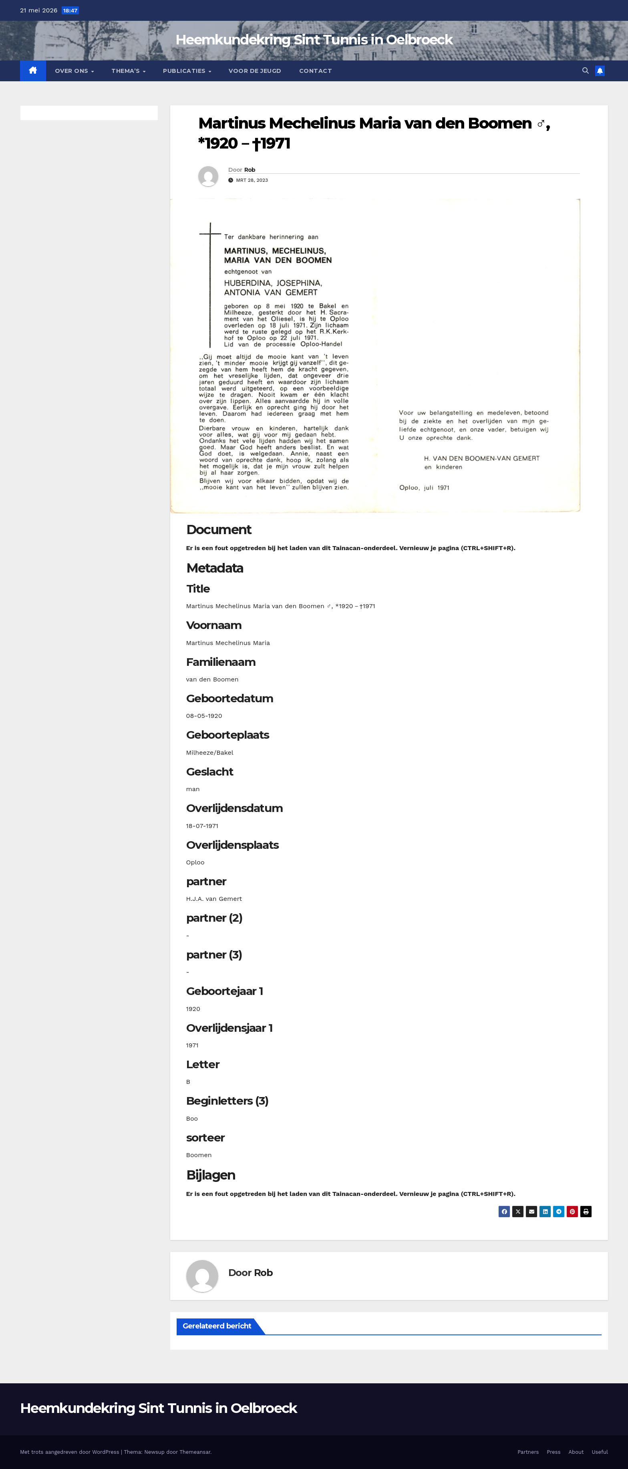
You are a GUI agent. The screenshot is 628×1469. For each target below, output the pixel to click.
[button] (585, 70)
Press (553, 1452)
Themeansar (194, 1452)
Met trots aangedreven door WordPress (70, 1452)
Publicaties (185, 70)
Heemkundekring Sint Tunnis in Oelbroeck (314, 39)
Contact (315, 70)
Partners (528, 1452)
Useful (600, 1452)
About (576, 1452)
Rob (250, 169)
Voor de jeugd (255, 70)
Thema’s (126, 70)
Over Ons (73, 70)
